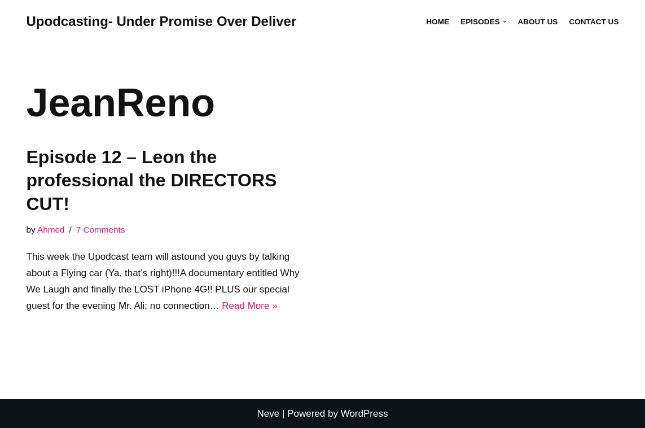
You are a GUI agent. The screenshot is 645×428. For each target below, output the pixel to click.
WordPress (364, 413)
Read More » (249, 305)
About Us (537, 22)
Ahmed (50, 229)
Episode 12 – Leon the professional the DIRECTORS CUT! (152, 180)
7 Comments (100, 229)
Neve (268, 413)
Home (437, 22)
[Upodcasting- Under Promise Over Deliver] (162, 21)
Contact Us (593, 22)
